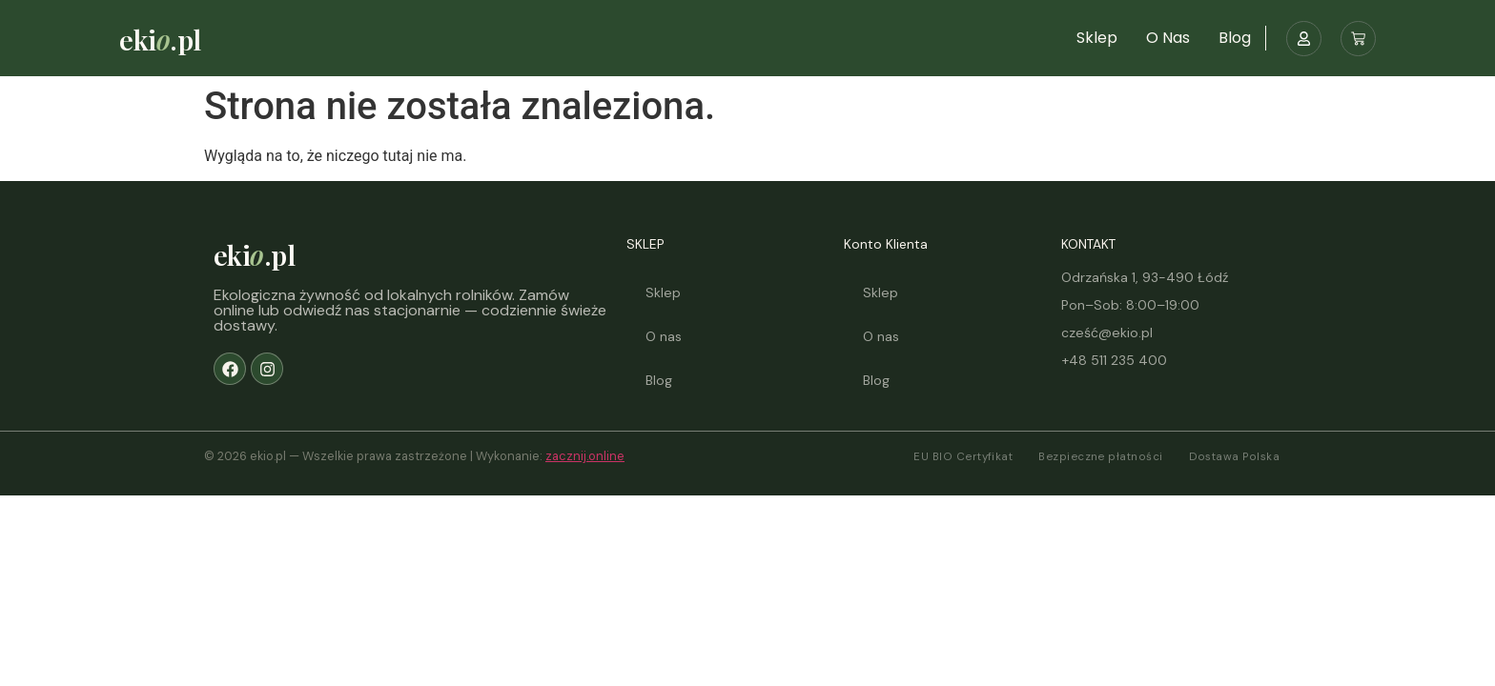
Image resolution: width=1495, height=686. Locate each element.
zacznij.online (585, 456)
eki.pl (159, 39)
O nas (1168, 38)
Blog (1235, 38)
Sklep (1096, 38)
